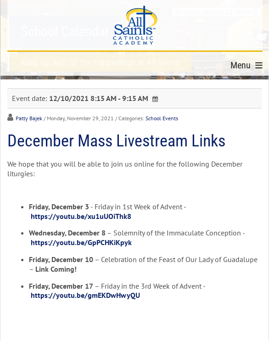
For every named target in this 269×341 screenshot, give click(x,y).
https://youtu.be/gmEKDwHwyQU (85, 295)
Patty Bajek (29, 118)
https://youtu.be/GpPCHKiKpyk (81, 242)
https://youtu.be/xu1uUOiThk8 (81, 216)
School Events (162, 118)
